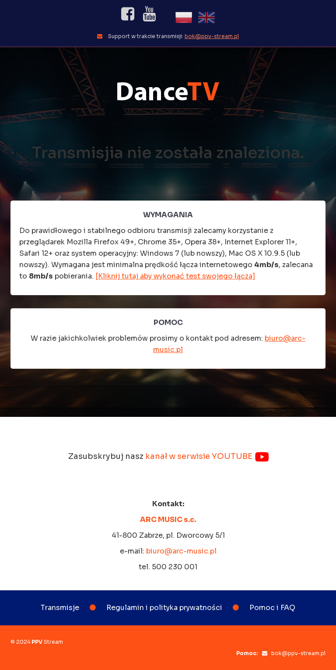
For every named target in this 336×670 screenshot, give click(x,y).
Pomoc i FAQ (272, 607)
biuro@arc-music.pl (181, 551)
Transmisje (60, 607)
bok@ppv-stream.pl (212, 36)
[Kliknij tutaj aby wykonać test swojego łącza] (175, 276)
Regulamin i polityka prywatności (164, 607)
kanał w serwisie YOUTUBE (207, 456)
